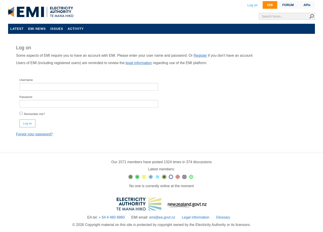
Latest (17, 28)
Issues (56, 28)
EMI (270, 5)
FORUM (288, 5)
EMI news (37, 28)
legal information (139, 63)
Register (200, 55)
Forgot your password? (34, 134)
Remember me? (32, 114)
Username (26, 80)
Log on (252, 5)
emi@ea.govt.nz (162, 217)
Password (26, 97)
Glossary (223, 217)
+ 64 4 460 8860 (112, 217)
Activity (76, 28)
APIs (306, 5)
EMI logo (41, 12)
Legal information (196, 217)
